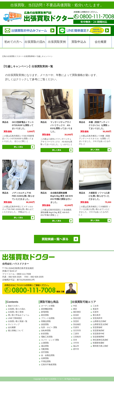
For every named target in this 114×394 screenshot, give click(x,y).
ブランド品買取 (48, 318)
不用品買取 (46, 361)
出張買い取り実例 (15, 312)
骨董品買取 (46, 321)
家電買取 (45, 312)
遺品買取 (45, 346)
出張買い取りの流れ (16, 309)
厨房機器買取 (47, 309)
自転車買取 (46, 330)
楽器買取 (45, 324)
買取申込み (78, 41)
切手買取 (45, 352)
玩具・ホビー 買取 (49, 327)
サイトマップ (14, 324)
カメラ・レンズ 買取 (50, 340)
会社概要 (101, 41)
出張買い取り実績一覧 (17, 321)
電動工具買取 (47, 337)
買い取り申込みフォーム (18, 315)
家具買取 (45, 315)
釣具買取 (45, 333)
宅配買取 (45, 349)
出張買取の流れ (34, 41)
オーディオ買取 (48, 306)
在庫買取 (45, 358)
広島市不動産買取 (49, 364)
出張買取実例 (57, 41)
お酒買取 (45, 343)
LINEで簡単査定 (15, 318)
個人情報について (15, 330)
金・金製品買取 (48, 355)
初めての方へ (13, 41)
